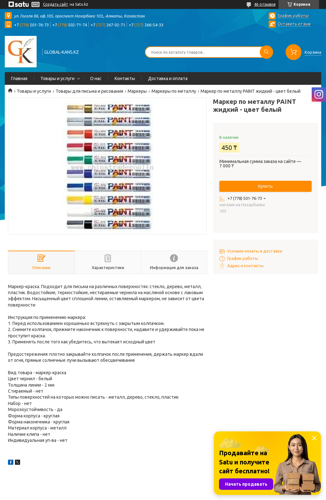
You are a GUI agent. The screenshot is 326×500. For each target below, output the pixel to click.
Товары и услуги (57, 78)
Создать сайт (55, 4)
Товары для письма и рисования (89, 91)
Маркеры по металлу (174, 91)
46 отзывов (264, 4)
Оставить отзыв (294, 24)
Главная (19, 78)
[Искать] (266, 52)
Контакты (125, 78)
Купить (265, 186)
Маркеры (137, 91)
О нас (96, 78)
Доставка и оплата (168, 78)
